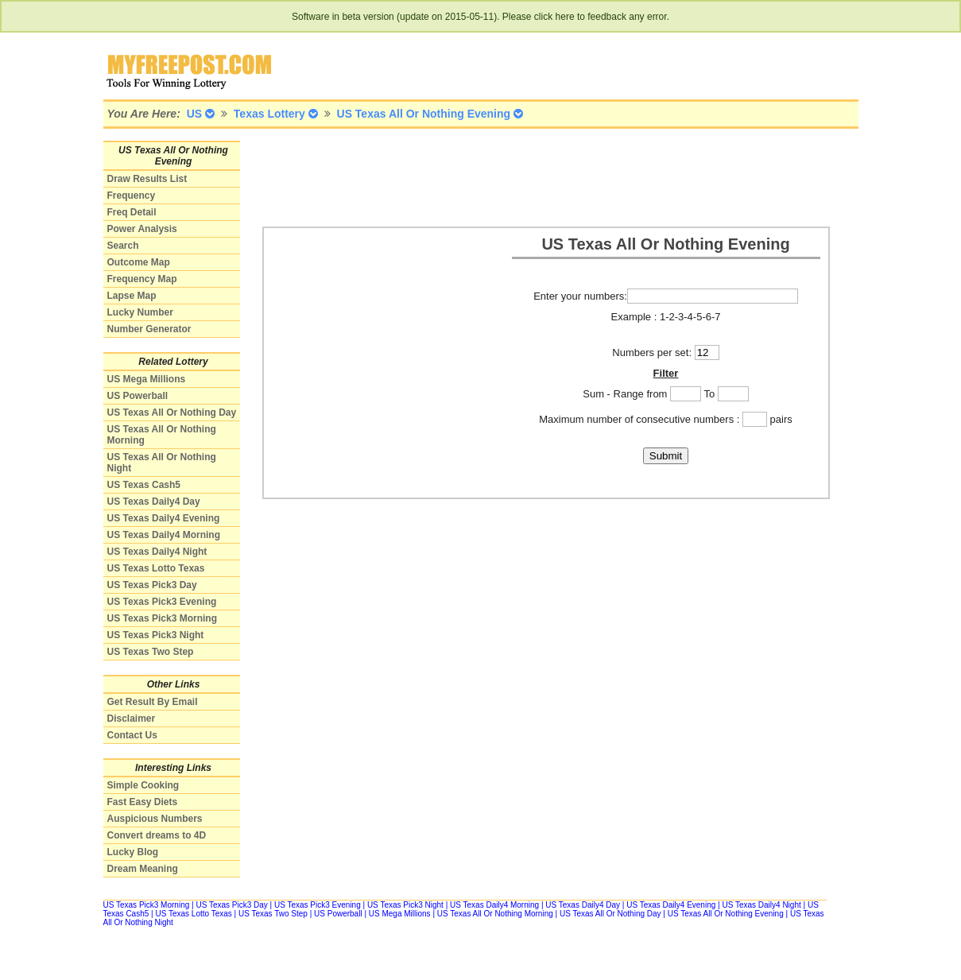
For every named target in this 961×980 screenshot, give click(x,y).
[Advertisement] (551, 176)
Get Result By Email (152, 701)
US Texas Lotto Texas (156, 568)
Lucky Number (140, 312)
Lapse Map (132, 295)
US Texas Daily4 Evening (163, 518)
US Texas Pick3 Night (155, 635)
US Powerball (138, 395)
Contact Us (132, 735)
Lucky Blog (133, 852)
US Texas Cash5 (144, 484)
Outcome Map (138, 262)
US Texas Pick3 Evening (162, 601)
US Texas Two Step (150, 651)
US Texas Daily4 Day (153, 501)
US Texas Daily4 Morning (163, 534)
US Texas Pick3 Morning (162, 618)
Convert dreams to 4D (157, 835)
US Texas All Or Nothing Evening (726, 913)
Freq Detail (132, 212)
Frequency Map (142, 279)
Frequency (131, 195)
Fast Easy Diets (142, 802)
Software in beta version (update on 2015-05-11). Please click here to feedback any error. (480, 16)
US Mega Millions (146, 379)
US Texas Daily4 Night (157, 551)
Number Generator (149, 329)
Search (123, 245)
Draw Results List (147, 178)
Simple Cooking (143, 785)
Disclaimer (131, 718)
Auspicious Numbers (155, 818)
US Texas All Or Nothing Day (172, 412)
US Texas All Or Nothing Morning (495, 913)
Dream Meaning (142, 868)
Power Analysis (142, 228)
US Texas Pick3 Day (152, 585)
